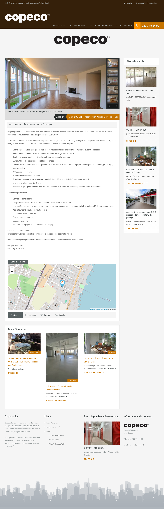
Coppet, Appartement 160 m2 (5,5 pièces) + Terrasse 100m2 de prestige (141, 215)
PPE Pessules (54, 440)
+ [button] (12, 268)
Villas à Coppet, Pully (57, 444)
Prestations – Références (101, 25)
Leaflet (92, 309)
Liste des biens (52, 423)
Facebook (30, 315)
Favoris (127, 3)
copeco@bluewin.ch (40, 3)
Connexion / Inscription (146, 3)
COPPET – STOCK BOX (136, 130)
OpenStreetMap (102, 309)
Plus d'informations (16, 369)
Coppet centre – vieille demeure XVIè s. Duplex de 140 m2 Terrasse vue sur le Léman (23, 361)
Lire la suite (133, 137)
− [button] (12, 272)
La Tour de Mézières (56, 436)
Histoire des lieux (77, 25)
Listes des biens (58, 25)
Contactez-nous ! (124, 25)
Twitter (45, 315)
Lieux (48, 431)
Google (60, 315)
